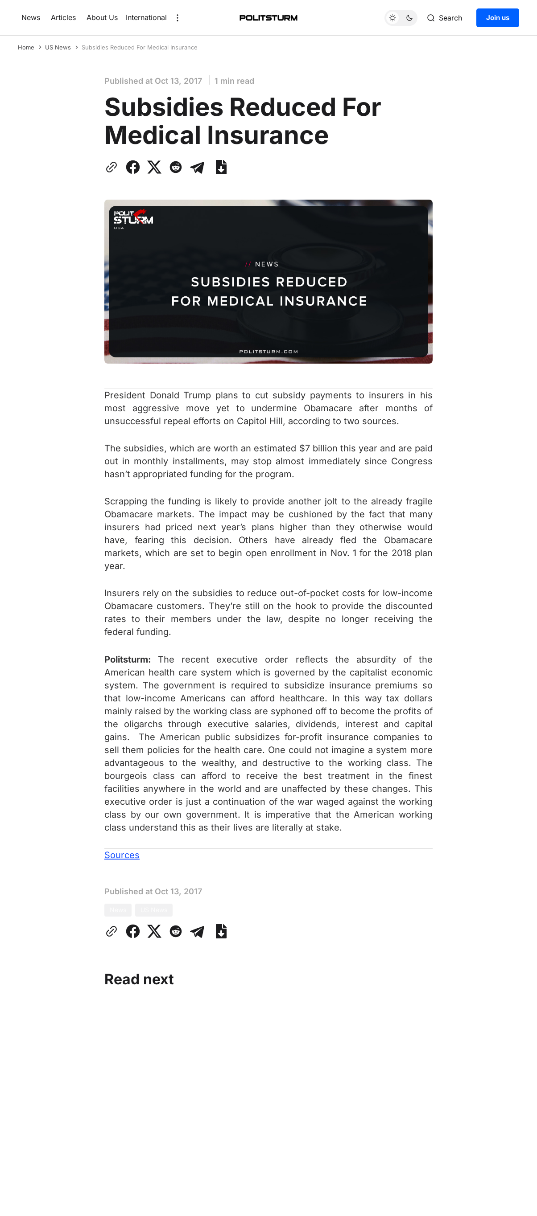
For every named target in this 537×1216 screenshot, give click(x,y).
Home (26, 47)
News (30, 17)
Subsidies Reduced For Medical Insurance (140, 47)
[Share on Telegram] (197, 167)
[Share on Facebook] (133, 167)
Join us (497, 17)
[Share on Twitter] (154, 167)
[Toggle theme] (400, 18)
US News (58, 47)
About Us (102, 17)
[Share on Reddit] (175, 167)
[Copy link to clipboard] (113, 167)
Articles (63, 17)
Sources (122, 855)
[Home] (268, 18)
